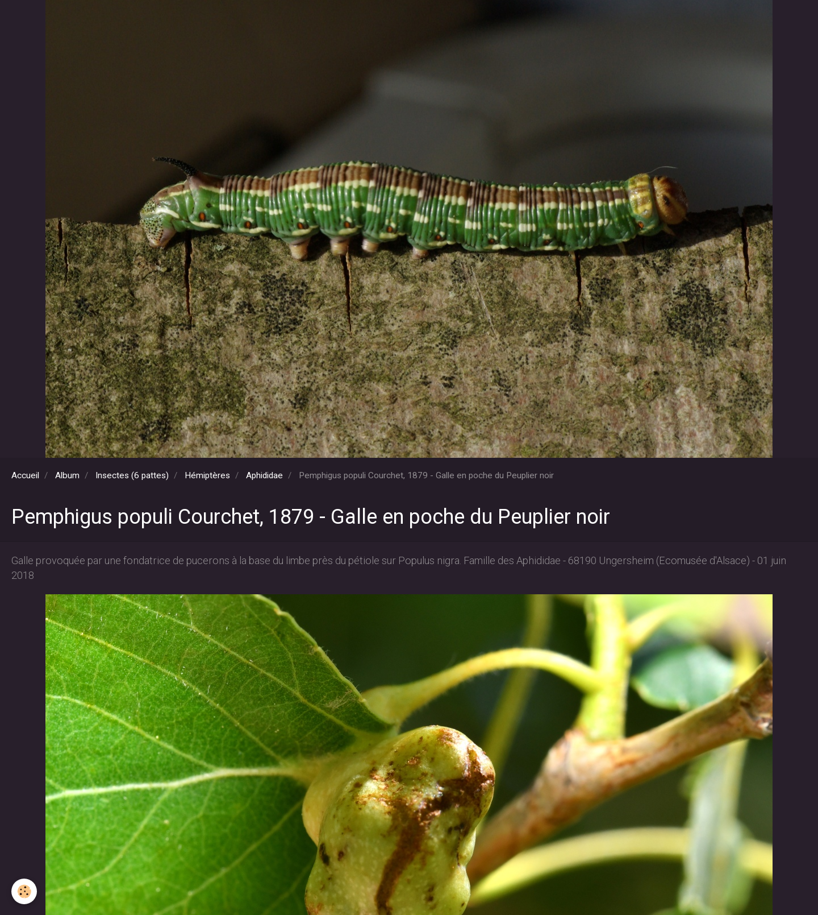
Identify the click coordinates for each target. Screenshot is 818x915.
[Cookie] (24, 891)
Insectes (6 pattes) (132, 475)
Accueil (25, 475)
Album (67, 475)
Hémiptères (207, 475)
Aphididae (264, 475)
